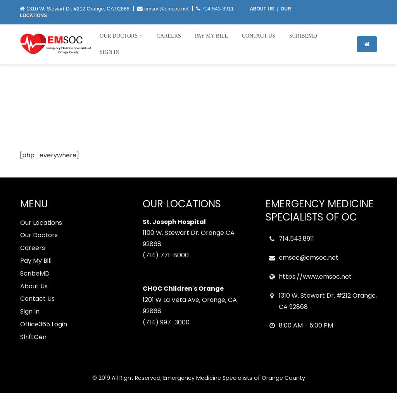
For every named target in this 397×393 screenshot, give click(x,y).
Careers (169, 36)
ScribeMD (303, 36)
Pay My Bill (211, 36)
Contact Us (258, 36)
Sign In (109, 52)
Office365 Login (43, 324)
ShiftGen (33, 337)
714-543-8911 (218, 9)
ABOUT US (262, 9)
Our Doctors (121, 36)
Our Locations (41, 222)
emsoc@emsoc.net (166, 9)
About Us (34, 286)
